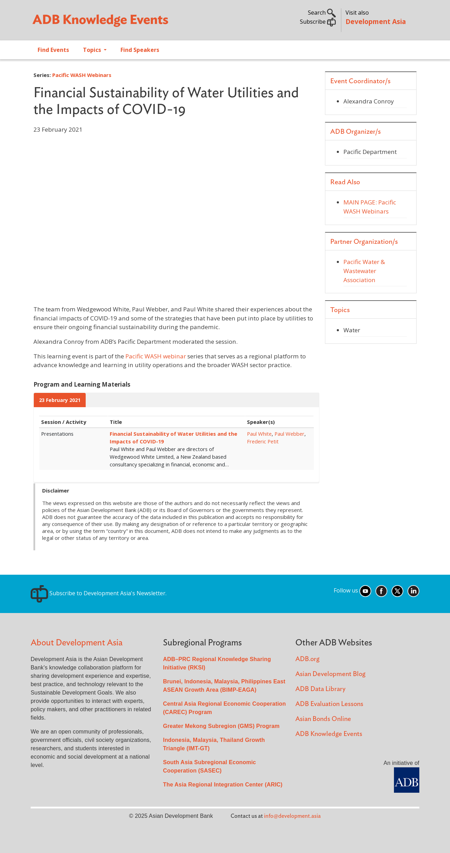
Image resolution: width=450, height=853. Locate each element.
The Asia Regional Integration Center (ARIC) (222, 785)
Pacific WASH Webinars (81, 74)
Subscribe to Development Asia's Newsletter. (98, 593)
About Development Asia (77, 642)
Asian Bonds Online (323, 719)
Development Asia (376, 21)
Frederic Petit (263, 441)
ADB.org (307, 659)
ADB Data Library (320, 689)
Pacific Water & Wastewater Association (364, 271)
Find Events (53, 50)
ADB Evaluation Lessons (329, 704)
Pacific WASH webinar (155, 356)
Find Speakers (140, 50)
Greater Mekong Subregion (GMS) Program (221, 726)
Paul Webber (289, 433)
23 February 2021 (59, 400)
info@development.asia (292, 816)
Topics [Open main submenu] (92, 50)
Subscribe (318, 21)
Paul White (259, 433)
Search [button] (322, 12)
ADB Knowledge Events (328, 734)
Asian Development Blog (330, 674)
